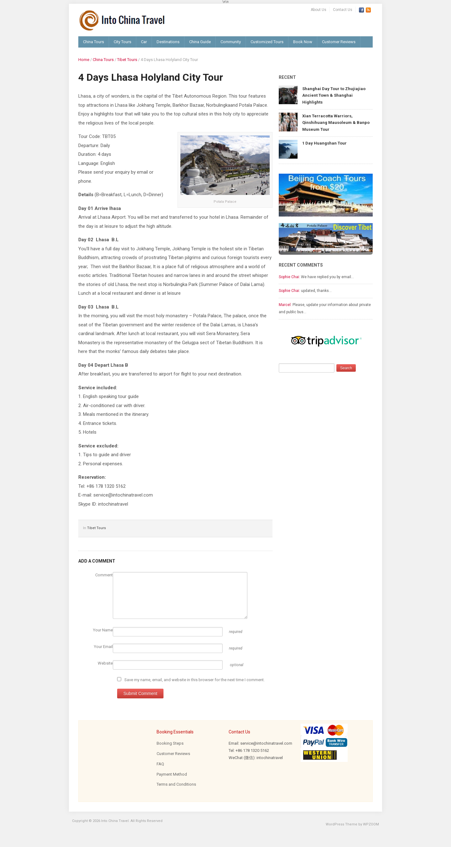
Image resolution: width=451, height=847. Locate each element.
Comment (104, 575)
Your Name (103, 630)
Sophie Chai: (289, 277)
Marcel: (285, 305)
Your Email (103, 646)
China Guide (200, 41)
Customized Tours (267, 41)
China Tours (93, 41)
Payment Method (172, 774)
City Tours (122, 41)
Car (144, 41)
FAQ (160, 764)
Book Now (302, 41)
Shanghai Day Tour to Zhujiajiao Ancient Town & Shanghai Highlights (333, 95)
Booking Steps (170, 743)
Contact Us (342, 10)
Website (105, 663)
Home (83, 59)
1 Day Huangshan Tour (324, 143)
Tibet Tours (127, 59)
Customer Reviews (338, 41)
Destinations (168, 41)
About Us (318, 10)
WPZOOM (371, 824)
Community (230, 41)
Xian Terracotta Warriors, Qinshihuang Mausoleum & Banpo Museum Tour (336, 123)
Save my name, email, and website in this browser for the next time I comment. (194, 679)
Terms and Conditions (176, 784)
